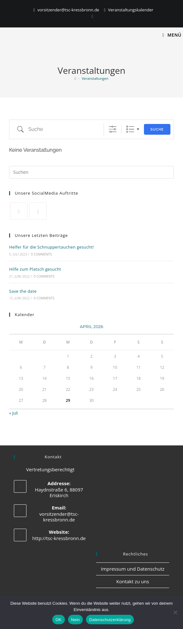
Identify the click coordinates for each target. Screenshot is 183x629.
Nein (75, 619)
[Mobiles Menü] (172, 35)
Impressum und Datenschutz (132, 569)
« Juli (13, 413)
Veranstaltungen (95, 78)
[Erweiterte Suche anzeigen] (113, 129)
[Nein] (175, 612)
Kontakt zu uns (132, 581)
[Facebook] (38, 211)
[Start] (75, 78)
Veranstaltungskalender (130, 10)
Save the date (23, 291)
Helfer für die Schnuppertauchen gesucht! (51, 247)
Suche (157, 129)
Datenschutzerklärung (109, 619)
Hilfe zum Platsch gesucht (35, 269)
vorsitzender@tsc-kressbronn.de (68, 10)
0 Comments (41, 254)
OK (58, 619)
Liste (130, 129)
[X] (18, 211)
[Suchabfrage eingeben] (91, 172)
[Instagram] (91, 16)
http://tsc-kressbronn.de (59, 538)
